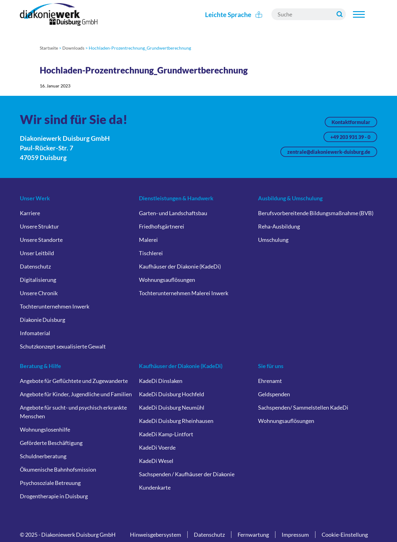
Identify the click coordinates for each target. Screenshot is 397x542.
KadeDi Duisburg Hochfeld (171, 394)
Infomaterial (35, 333)
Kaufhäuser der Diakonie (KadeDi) (180, 266)
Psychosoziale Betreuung (50, 482)
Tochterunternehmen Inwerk (54, 306)
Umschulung (273, 239)
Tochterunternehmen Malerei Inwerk (183, 293)
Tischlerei (151, 253)
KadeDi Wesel (156, 460)
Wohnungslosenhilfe (45, 429)
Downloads (73, 48)
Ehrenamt (270, 380)
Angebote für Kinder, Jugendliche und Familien (76, 394)
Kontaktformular (351, 122)
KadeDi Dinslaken (160, 380)
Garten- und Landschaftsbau (173, 213)
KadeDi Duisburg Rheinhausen (176, 420)
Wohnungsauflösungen (167, 279)
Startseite (49, 48)
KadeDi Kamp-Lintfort (166, 434)
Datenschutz (35, 266)
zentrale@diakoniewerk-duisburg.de (328, 152)
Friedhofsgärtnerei (161, 226)
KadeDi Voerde (157, 447)
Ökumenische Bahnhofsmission (58, 469)
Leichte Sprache (233, 14)
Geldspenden (274, 394)
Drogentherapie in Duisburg (54, 496)
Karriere (30, 213)
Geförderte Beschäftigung (51, 442)
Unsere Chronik (39, 293)
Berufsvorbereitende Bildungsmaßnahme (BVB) (315, 213)
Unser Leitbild (37, 253)
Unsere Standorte (41, 239)
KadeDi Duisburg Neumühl (171, 407)
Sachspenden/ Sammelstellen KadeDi (303, 407)
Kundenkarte (155, 487)
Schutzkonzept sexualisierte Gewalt (63, 346)
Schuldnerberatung (43, 456)
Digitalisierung (38, 279)
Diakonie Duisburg (42, 319)
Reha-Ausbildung (279, 226)
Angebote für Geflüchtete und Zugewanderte (74, 380)
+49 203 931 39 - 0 (350, 137)
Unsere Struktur (39, 226)
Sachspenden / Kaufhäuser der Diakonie (186, 474)
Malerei (148, 239)
